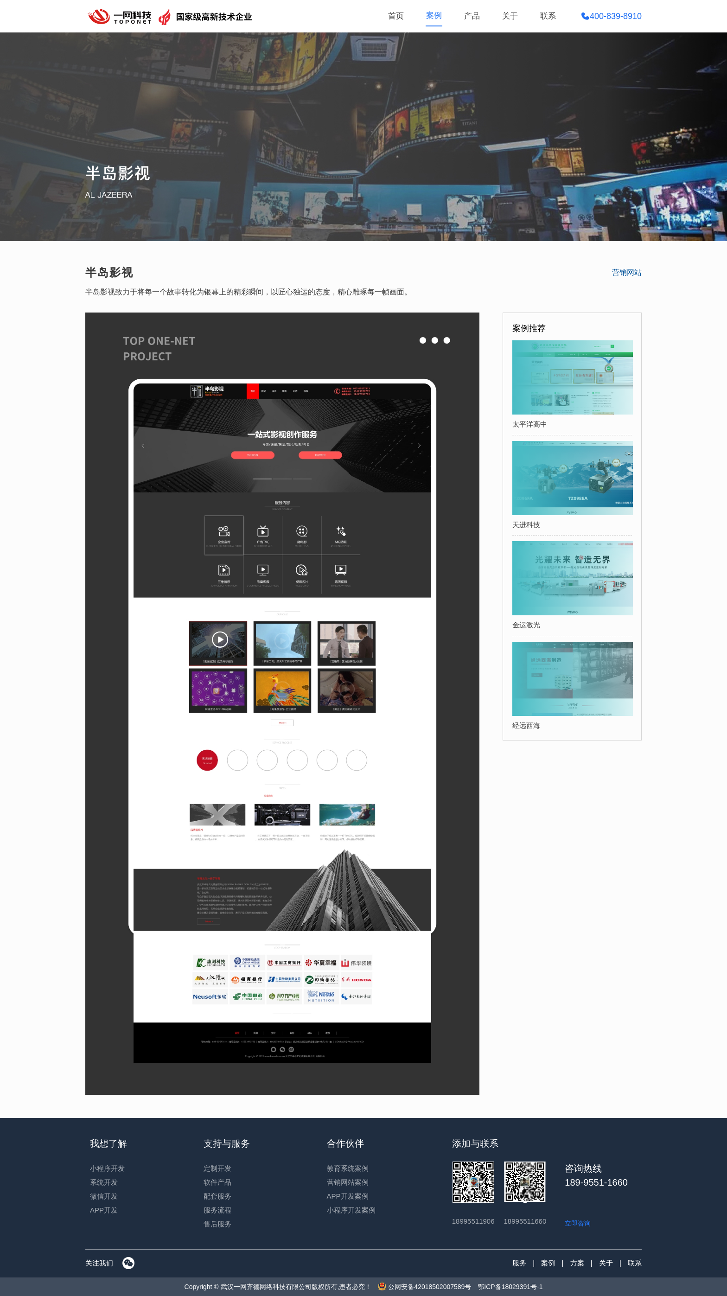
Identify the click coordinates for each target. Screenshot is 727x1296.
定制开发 (217, 1168)
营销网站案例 (348, 1182)
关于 (510, 16)
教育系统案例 (348, 1168)
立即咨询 (578, 1223)
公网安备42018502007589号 (424, 1286)
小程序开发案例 (351, 1210)
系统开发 (104, 1182)
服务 (519, 1263)
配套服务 (217, 1196)
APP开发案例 (348, 1196)
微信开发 (104, 1196)
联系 (548, 16)
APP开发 (104, 1210)
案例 (434, 15)
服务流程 (217, 1210)
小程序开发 (107, 1168)
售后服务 (217, 1224)
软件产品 (217, 1182)
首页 (396, 16)
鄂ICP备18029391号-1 (510, 1286)
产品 (472, 16)
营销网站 (627, 272)
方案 (577, 1263)
